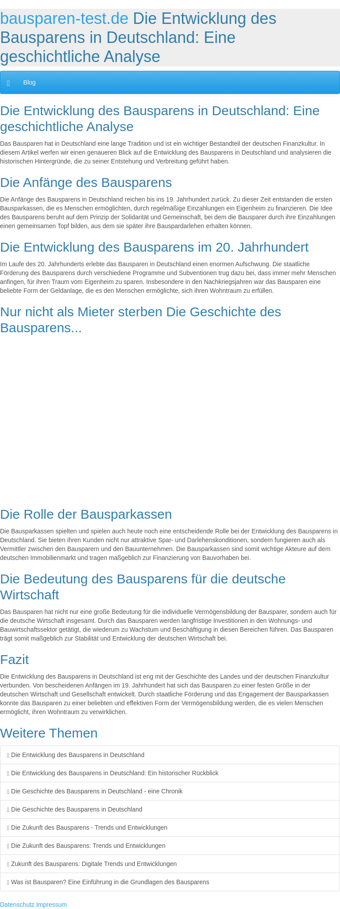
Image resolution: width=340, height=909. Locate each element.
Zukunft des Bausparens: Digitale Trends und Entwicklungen (92, 863)
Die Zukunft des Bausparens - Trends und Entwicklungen (87, 827)
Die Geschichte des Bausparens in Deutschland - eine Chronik (95, 791)
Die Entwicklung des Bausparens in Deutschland (75, 754)
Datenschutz (17, 904)
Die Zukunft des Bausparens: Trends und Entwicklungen (86, 845)
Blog (29, 82)
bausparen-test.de (64, 18)
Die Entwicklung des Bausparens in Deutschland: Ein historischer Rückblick (112, 773)
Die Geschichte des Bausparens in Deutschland (75, 809)
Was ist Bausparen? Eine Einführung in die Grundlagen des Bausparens (108, 882)
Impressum (51, 904)
